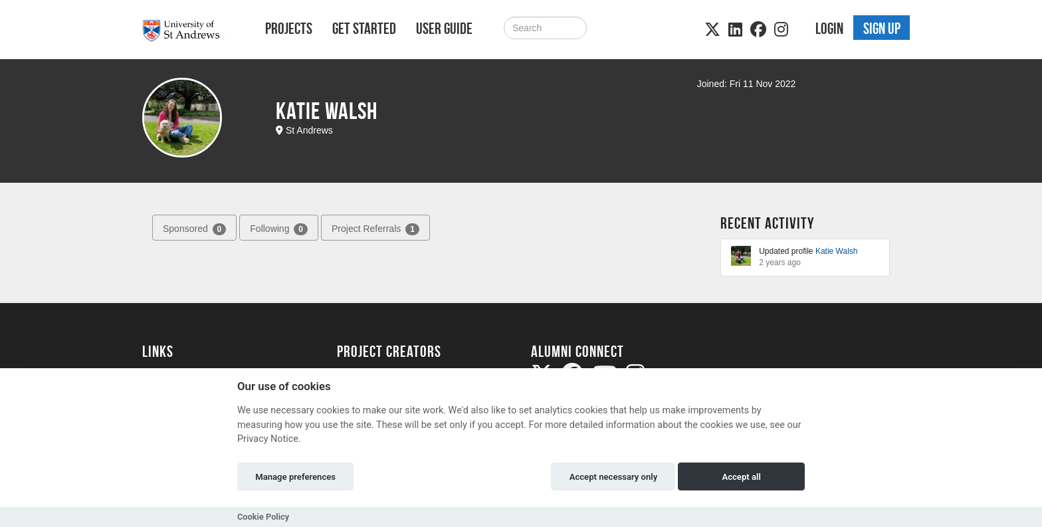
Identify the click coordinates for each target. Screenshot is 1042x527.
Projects (288, 28)
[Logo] (186, 31)
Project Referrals (375, 229)
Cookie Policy (263, 517)
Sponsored (194, 229)
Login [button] (829, 28)
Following (279, 229)
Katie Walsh (836, 251)
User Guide (444, 28)
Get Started (364, 28)
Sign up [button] (881, 28)
